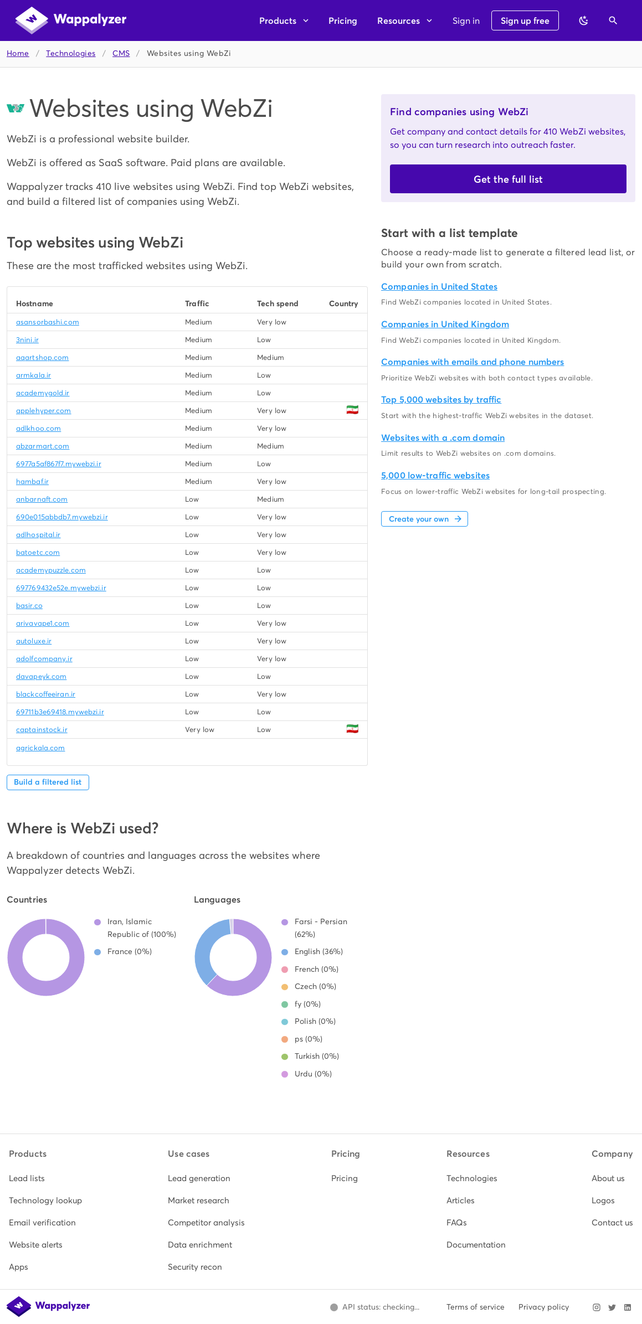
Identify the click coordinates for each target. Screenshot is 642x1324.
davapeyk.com (41, 676)
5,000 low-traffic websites (435, 475)
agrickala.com (40, 748)
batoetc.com (38, 552)
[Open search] (613, 20)
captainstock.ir (42, 729)
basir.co (29, 605)
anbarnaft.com (42, 499)
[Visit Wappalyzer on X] (612, 1307)
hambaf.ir (32, 481)
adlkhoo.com (38, 428)
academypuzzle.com (51, 570)
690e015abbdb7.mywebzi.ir (62, 517)
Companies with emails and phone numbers (472, 362)
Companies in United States (439, 286)
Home (18, 53)
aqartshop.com (42, 357)
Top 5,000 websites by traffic (441, 399)
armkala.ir (33, 375)
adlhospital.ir (38, 534)
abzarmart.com (42, 446)
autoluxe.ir (34, 641)
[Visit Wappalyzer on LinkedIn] (627, 1307)
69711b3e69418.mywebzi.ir (60, 712)
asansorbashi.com (47, 322)
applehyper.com (43, 410)
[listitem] (45, 1178)
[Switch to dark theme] (584, 20)
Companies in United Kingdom (445, 324)
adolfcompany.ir (44, 659)
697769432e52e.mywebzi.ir (61, 588)
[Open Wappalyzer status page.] (374, 1307)
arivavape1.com (43, 623)
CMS (121, 53)
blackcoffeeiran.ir (45, 694)
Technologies (70, 53)
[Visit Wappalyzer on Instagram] (596, 1307)
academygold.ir (43, 393)
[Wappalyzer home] (71, 20)
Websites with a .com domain (443, 437)
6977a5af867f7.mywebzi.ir (58, 464)
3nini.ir (27, 340)
